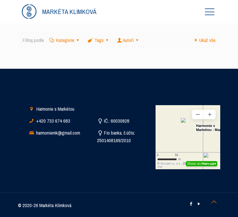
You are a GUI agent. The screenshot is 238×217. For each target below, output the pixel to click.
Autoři (128, 40)
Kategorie (65, 40)
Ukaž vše (204, 40)
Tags (99, 40)
